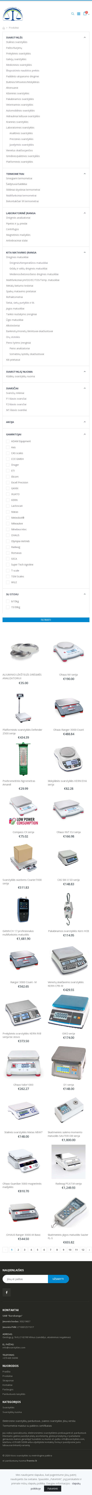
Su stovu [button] (12, 594)
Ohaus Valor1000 (23, 1084)
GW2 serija (68, 1033)
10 (70, 1249)
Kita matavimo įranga (21, 252)
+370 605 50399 (10, 1358)
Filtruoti (46, 619)
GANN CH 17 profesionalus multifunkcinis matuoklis (18, 932)
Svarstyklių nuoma (19, 371)
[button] (73, 13)
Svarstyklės (14, 37)
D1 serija (68, 1084)
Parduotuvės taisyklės (14, 1394)
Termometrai (15, 173)
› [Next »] (89, 1249)
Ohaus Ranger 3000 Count (68, 729)
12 (82, 1249)
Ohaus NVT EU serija (69, 832)
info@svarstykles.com (14, 1347)
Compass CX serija (23, 832)
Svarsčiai (12, 388)
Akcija (10, 422)
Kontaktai (7, 1384)
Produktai (8, 1376)
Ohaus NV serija (68, 674)
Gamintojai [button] (13, 434)
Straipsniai (8, 1380)
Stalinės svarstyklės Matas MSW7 (23, 1132)
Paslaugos (8, 1389)
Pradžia (6, 1371)
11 (76, 1249)
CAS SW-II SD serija (68, 879)
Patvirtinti (52, 1488)
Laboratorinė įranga (21, 213)
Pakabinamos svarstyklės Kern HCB (68, 931)
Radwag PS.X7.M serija (68, 1183)
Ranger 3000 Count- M (23, 982)
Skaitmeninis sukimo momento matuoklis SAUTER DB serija (65, 1133)
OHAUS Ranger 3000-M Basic (23, 1234)
